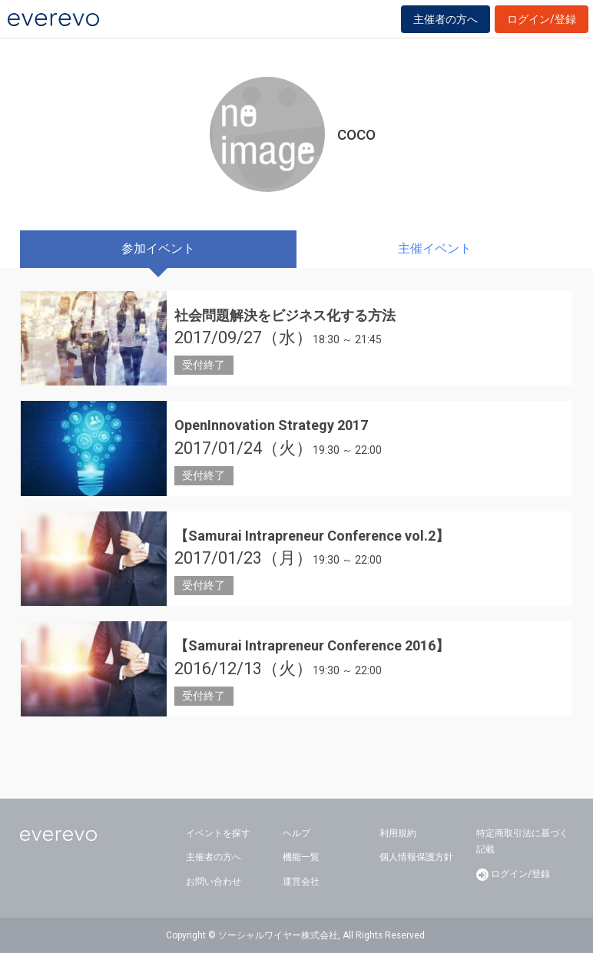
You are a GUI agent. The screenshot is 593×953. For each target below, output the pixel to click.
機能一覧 (301, 857)
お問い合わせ (213, 881)
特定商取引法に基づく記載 (522, 841)
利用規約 (397, 833)
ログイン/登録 (541, 19)
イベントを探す (218, 833)
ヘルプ (296, 833)
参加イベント (158, 248)
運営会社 (301, 881)
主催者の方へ (445, 19)
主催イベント (435, 248)
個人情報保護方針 (416, 857)
